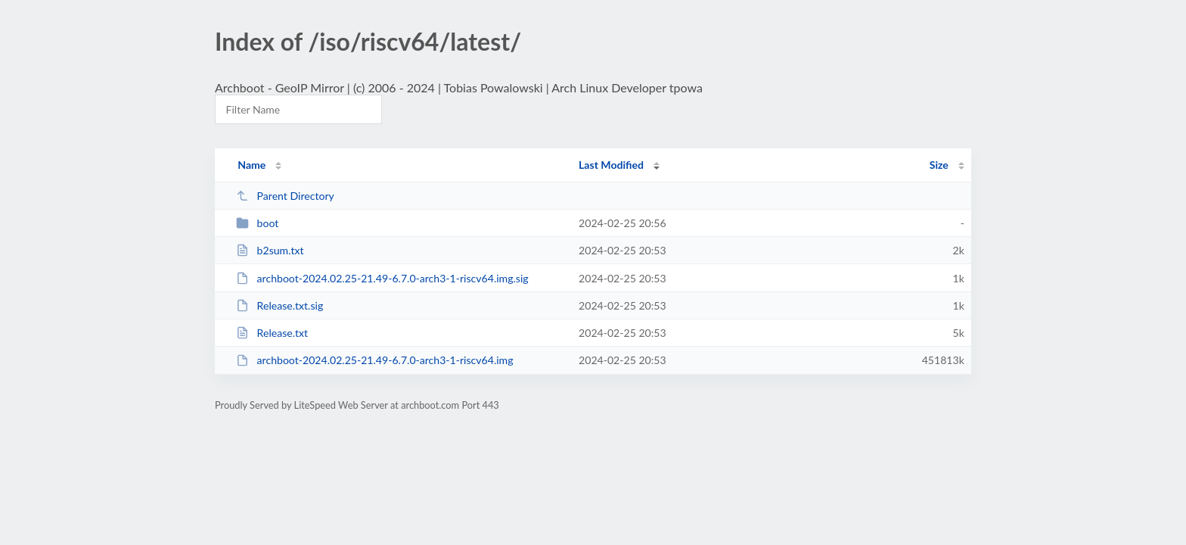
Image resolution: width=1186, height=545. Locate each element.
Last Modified (611, 164)
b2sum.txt (269, 250)
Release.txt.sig (279, 305)
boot (257, 222)
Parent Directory (285, 195)
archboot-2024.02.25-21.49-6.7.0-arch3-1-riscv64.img (374, 359)
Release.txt (272, 332)
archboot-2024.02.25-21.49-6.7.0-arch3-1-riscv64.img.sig (382, 278)
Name (251, 164)
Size (939, 164)
